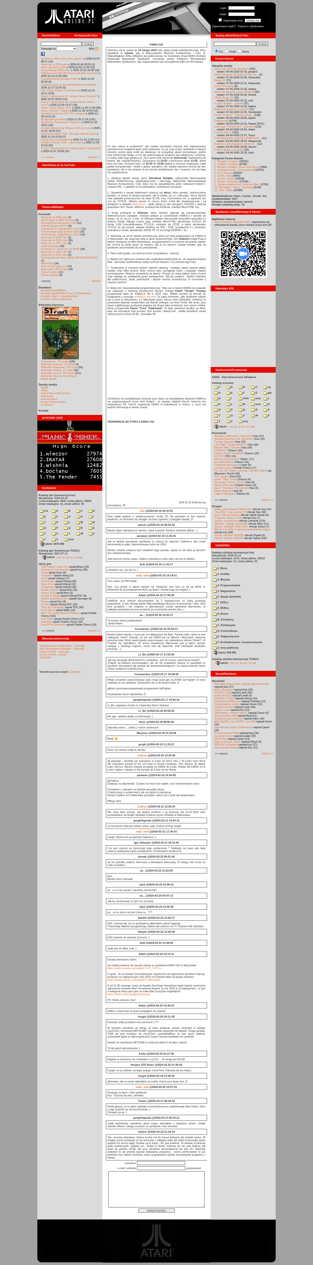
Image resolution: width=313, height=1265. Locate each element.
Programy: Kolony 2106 (228, 517)
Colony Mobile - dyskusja (54, 651)
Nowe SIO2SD (223, 695)
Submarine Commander (55, 569)
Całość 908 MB (225, 652)
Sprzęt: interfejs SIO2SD (228, 538)
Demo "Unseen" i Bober (55, 110)
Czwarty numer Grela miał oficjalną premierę (67, 84)
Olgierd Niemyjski (224, 493)
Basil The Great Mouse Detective (60, 613)
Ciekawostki (221, 120)
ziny (243, 421)
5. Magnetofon (224, 591)
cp (267, 387)
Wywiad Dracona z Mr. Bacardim (233, 438)
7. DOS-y (220, 602)
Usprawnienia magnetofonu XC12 (61, 228)
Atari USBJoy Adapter (227, 514)
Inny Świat (47, 618)
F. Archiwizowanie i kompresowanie (237, 642)
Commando (48, 581)
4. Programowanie (226, 585)
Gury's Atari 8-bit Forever (55, 393)
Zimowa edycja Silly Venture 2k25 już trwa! (66, 127)
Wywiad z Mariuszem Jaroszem (233, 435)
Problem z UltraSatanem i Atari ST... (235, 143)
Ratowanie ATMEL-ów (227, 701)
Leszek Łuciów (223, 467)
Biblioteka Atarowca (51, 304)
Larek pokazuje (50, 246)
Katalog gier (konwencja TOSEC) (59, 550)
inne (69, 539)
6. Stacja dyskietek (227, 596)
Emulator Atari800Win (53, 290)
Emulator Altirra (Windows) (56, 299)
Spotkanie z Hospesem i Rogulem (61, 122)
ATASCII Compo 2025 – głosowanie (62, 142)
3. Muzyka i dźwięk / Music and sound (236, 167)
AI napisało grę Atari (53, 119)
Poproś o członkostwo (251, 26)
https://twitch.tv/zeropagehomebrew (128, 994)
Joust (44, 578)
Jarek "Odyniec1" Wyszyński (231, 487)
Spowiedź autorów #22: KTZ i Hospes (63, 113)
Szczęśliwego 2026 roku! (55, 70)
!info (244, 398)
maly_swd (142, 575)
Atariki (44, 387)
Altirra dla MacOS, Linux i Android (234, 91)
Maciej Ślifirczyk (223, 485)
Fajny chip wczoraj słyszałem (231, 68)
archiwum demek (145, 296)
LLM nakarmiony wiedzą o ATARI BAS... (237, 138)
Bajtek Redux (48, 378)
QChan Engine (49, 274)
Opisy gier (45, 563)
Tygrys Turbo (222, 709)
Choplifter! (47, 575)
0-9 (44, 510)
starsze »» (94, 157)
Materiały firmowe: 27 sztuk (57, 370)
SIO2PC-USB (222, 692)
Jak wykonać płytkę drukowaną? (233, 727)
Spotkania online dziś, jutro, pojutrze (62, 58)
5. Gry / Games (223, 172)
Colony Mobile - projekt (53, 654)
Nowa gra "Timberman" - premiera (234, 126)
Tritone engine (49, 272)
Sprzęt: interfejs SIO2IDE (229, 535)
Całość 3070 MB (52, 543)
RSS (93, 48)
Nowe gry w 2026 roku (54, 64)
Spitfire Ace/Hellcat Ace (54, 598)
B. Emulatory (223, 619)
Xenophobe (47, 587)
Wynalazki (218, 680)
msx (256, 404)
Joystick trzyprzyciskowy (228, 718)
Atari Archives (49, 399)
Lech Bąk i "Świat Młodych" (230, 444)
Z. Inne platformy (226, 647)
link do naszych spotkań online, (232, 221)
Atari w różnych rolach (227, 741)
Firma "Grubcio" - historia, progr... (234, 114)
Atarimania (47, 396)
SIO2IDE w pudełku (225, 744)
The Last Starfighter (52, 607)
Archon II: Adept (50, 595)
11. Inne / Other (223, 190)
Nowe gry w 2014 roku (54, 269)
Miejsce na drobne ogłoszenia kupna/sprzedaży (242, 529)
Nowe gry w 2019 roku (54, 240)
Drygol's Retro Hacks (53, 401)
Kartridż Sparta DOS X (54, 225)
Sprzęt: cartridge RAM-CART (231, 526)
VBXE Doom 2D (223, 97)
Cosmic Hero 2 (223, 132)
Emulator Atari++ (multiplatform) (59, 296)
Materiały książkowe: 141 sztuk (59, 367)
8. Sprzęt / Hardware (226, 181)
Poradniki (45, 214)
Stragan (217, 506)
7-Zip (70, 557)
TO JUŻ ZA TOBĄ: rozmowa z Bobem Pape (240, 470)
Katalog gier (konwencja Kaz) (57, 495)
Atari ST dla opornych (53, 266)
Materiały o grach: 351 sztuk (57, 373)
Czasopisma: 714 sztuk (54, 361)
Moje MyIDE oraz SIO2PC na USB (234, 721)
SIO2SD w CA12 (224, 698)
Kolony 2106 (48, 592)
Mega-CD (220, 80)
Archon (45, 604)
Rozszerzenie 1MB (225, 715)
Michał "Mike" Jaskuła (227, 447)
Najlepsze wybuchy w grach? (231, 109)
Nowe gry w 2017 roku (54, 243)
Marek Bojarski (223, 490)
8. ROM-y (221, 607)
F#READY (220, 450)
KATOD (218, 456)
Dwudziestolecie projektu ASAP (59, 78)
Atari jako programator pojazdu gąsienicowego (241, 683)
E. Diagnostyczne (226, 636)
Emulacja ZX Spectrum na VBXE (60, 248)
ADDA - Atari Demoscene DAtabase (234, 377)
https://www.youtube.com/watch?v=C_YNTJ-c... (135, 968)
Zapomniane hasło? (224, 26)
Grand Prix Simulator (53, 624)
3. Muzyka (221, 579)
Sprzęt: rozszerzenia (226, 520)
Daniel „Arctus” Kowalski (228, 453)
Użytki (232, 51)
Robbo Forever (50, 589)
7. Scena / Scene (224, 178)
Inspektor (46, 621)
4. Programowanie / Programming (234, 169)
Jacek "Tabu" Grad (225, 479)
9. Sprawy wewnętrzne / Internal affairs (237, 184)
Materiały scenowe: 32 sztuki (58, 364)
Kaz (142, 510)
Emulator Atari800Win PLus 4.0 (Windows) (66, 293)
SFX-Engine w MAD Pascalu (58, 220)
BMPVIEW (47, 263)
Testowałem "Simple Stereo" (231, 712)
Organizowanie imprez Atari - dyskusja (62, 645)
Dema (245, 51)
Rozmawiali (219, 433)
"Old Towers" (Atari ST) (54, 566)
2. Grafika (221, 574)
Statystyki (45, 657)
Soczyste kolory (223, 735)
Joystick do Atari (223, 707)
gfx (267, 392)
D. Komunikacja (225, 630)
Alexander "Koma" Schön (229, 482)
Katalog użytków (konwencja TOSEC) (235, 659)
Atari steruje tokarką (226, 747)
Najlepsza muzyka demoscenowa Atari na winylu (69, 73)
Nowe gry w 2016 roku (54, 251)
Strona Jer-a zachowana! (55, 139)
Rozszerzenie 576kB (226, 733)
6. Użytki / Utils (223, 175)
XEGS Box (220, 738)
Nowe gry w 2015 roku (54, 254)
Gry (221, 51)
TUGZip (78, 557)
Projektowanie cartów (227, 704)
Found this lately (224, 86)
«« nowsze (48, 157)
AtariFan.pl (139, 204)
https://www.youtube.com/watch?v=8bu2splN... (134, 979)
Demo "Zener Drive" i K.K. (56, 107)
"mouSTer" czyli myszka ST (230, 512)
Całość (48, 557)
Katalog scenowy (223, 382)
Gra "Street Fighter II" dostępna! (59, 90)
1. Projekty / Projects (226, 161)
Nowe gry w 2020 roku (54, 237)
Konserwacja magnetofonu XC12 (60, 234)
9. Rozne (220, 613)
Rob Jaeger (221, 476)
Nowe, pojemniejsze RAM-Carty (233, 509)
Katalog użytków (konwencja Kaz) (233, 552)
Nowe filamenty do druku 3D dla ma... (236, 74)
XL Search (47, 404)
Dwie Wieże (48, 610)
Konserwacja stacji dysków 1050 (60, 231)
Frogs (44, 572)
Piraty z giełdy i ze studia (228, 149)
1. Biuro (220, 568)
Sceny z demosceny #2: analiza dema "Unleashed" (71, 148)
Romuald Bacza (223, 461)
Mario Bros (47, 584)
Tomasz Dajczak (224, 441)
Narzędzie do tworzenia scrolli (58, 222)
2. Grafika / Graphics (226, 164)
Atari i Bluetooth (223, 689)
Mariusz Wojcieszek (226, 459)
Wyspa (45, 601)
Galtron (142, 755)
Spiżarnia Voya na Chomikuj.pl (59, 375)
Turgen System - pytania (228, 103)
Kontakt (43, 410)
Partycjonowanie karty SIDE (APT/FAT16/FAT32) (69, 257)
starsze (96, 281)
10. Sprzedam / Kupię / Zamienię (233, 187)
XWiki (44, 390)
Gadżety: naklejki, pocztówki (231, 523)
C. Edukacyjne (224, 625)
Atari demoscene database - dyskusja (61, 648)
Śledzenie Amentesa (226, 464)
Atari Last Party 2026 (53, 67)
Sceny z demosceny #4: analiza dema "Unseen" (69, 96)
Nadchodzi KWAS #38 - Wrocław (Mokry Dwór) (68, 133)
